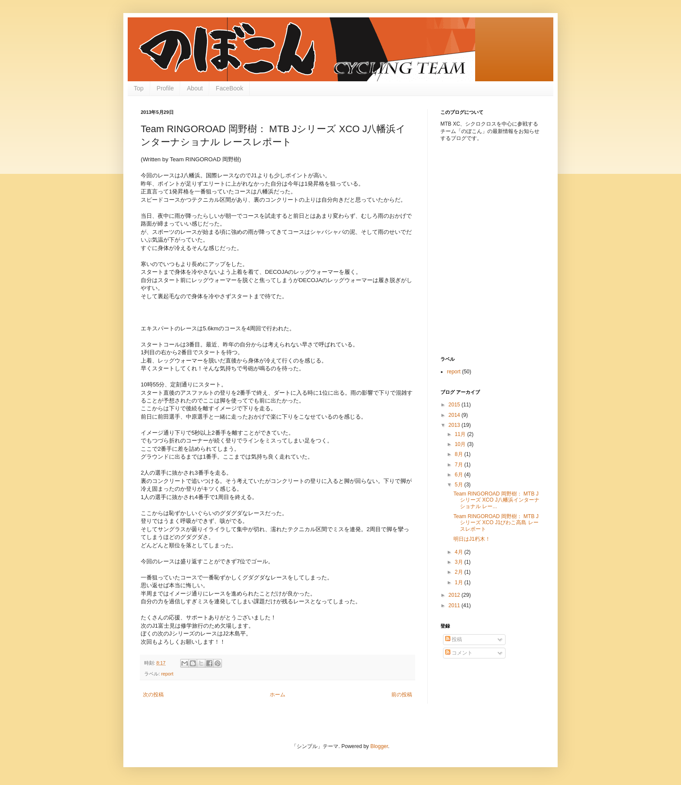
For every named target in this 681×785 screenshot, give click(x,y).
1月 (459, 582)
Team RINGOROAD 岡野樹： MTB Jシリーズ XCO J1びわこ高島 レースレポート (496, 522)
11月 (461, 434)
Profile (165, 88)
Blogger (379, 746)
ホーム (277, 695)
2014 (455, 415)
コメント (459, 653)
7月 (459, 465)
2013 (455, 425)
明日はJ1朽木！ (471, 539)
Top (139, 88)
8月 (459, 454)
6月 (459, 475)
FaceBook (229, 88)
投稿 (453, 639)
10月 (461, 444)
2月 (459, 572)
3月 (459, 562)
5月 (459, 485)
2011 (455, 605)
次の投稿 (153, 695)
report (167, 673)
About (195, 88)
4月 (459, 552)
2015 (455, 405)
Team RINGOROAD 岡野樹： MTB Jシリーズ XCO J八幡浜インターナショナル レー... (496, 500)
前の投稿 (401, 695)
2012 (455, 595)
